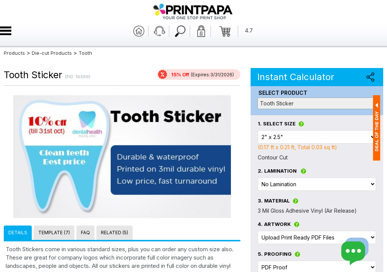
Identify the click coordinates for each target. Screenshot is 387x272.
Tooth (85, 53)
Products (14, 53)
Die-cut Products (52, 53)
